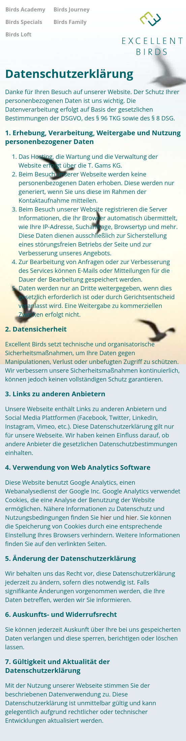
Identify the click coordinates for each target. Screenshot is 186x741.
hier (106, 517)
